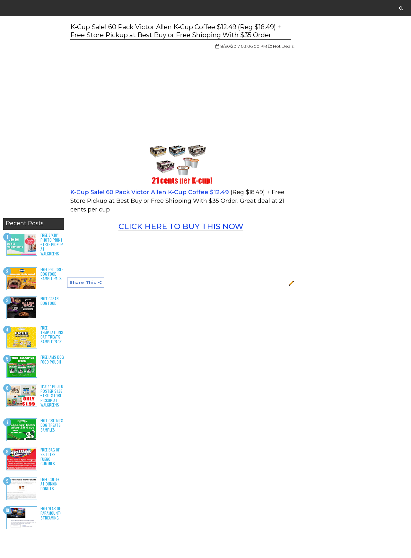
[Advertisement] (33, 118)
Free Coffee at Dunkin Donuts (49, 483)
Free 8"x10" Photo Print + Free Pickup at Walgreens (51, 244)
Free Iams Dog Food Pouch (52, 359)
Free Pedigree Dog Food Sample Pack (51, 274)
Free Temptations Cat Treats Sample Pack (51, 334)
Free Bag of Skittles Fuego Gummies (50, 456)
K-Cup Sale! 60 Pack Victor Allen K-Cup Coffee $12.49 (149, 192)
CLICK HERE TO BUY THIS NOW (180, 226)
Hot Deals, (283, 46)
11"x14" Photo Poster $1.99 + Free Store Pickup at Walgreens (51, 395)
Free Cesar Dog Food (49, 301)
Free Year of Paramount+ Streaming (51, 513)
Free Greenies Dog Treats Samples (51, 425)
